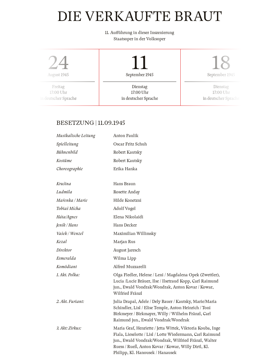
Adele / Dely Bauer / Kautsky (164, 301)
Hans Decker (125, 225)
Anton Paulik (125, 135)
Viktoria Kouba (195, 328)
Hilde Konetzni (127, 200)
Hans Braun (124, 183)
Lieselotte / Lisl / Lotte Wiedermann (158, 334)
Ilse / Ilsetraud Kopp (171, 281)
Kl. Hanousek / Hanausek (153, 352)
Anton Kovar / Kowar (193, 287)
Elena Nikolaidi (128, 217)
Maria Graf (123, 328)
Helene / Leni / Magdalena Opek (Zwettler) (179, 274)
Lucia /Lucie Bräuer (131, 281)
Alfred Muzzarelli (129, 266)
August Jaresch (127, 250)
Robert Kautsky (127, 152)
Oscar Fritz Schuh (130, 144)
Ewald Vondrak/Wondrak (147, 287)
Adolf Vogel (124, 208)
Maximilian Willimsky (134, 233)
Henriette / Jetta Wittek (157, 328)
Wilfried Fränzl (127, 293)
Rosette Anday (126, 192)
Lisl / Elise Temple (151, 307)
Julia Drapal (124, 301)
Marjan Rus (124, 241)
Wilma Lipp (124, 258)
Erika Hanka (125, 168)
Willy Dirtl (191, 346)
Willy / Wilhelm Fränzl (179, 313)
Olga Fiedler (125, 274)
